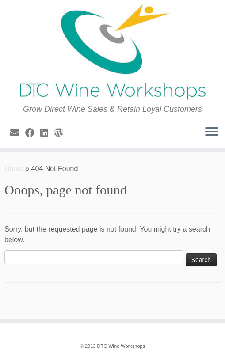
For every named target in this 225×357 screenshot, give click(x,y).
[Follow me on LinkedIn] (47, 133)
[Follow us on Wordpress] (61, 133)
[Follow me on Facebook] (32, 133)
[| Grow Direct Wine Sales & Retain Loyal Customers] (112, 52)
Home (13, 168)
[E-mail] (17, 133)
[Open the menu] (211, 132)
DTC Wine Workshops (121, 346)
